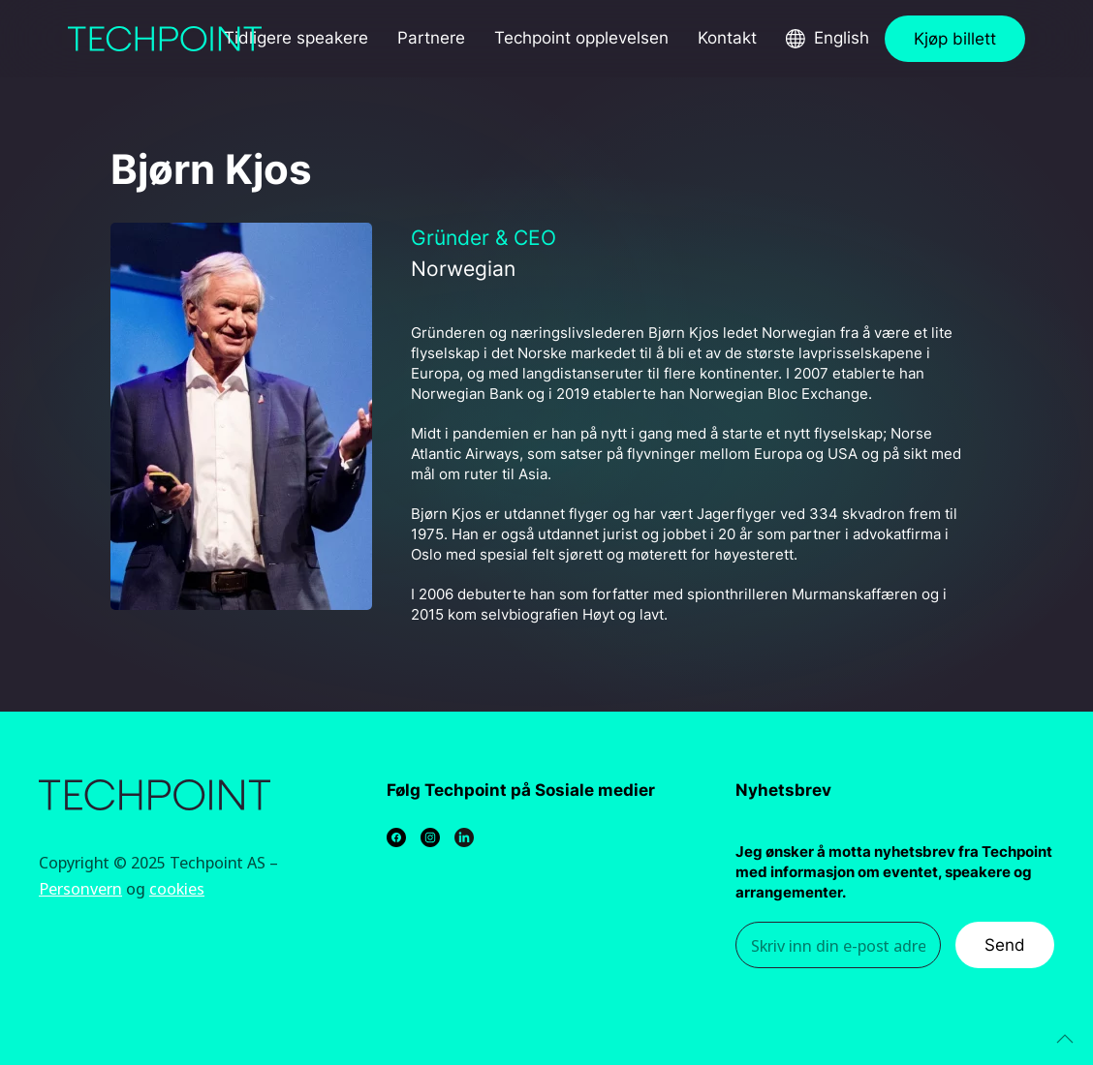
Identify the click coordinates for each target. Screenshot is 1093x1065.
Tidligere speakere (296, 37)
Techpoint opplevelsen (581, 37)
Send (1004, 945)
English (841, 37)
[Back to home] (165, 38)
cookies (176, 888)
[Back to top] (1064, 1039)
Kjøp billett (955, 38)
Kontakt (727, 37)
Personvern (80, 888)
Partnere (431, 37)
